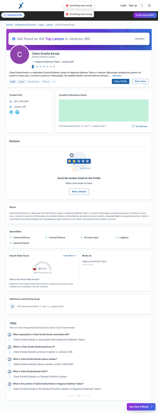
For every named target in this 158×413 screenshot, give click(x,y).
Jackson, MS (20, 107)
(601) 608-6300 (21, 101)
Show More (117, 76)
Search (9, 25)
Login (123, 5)
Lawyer (49, 25)
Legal (41, 25)
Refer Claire (140, 81)
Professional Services (25, 25)
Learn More (139, 39)
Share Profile (120, 81)
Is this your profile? (145, 15)
